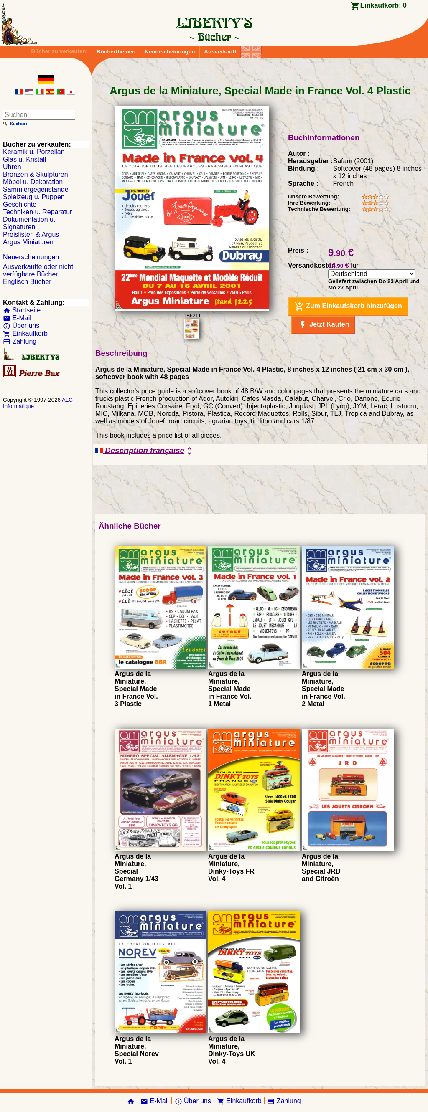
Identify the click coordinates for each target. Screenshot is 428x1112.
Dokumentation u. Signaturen (29, 223)
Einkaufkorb (25, 333)
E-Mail (17, 318)
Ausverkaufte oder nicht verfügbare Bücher (38, 270)
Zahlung (19, 341)
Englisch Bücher (27, 281)
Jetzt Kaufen (323, 325)
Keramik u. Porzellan (34, 151)
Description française (144, 451)
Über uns (21, 325)
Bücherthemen (116, 51)
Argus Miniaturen (28, 242)
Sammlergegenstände (36, 189)
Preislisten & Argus (31, 234)
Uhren (12, 166)
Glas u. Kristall (24, 159)
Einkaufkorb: (383, 5)
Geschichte (19, 204)
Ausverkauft (220, 51)
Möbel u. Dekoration (33, 181)
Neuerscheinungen (170, 51)
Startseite (22, 310)
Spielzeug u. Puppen (34, 196)
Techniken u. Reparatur (37, 211)
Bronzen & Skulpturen (35, 174)
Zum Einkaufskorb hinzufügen (348, 306)
